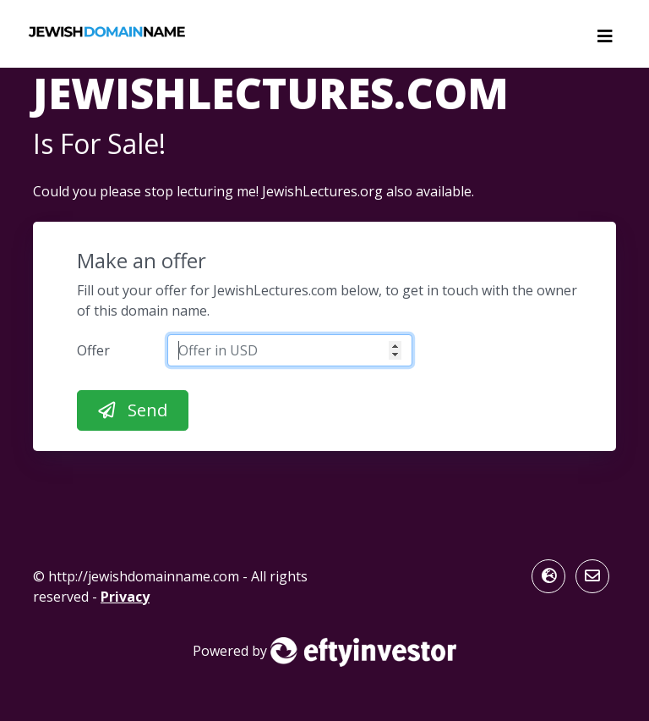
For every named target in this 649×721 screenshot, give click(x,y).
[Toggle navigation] (605, 41)
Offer (93, 350)
